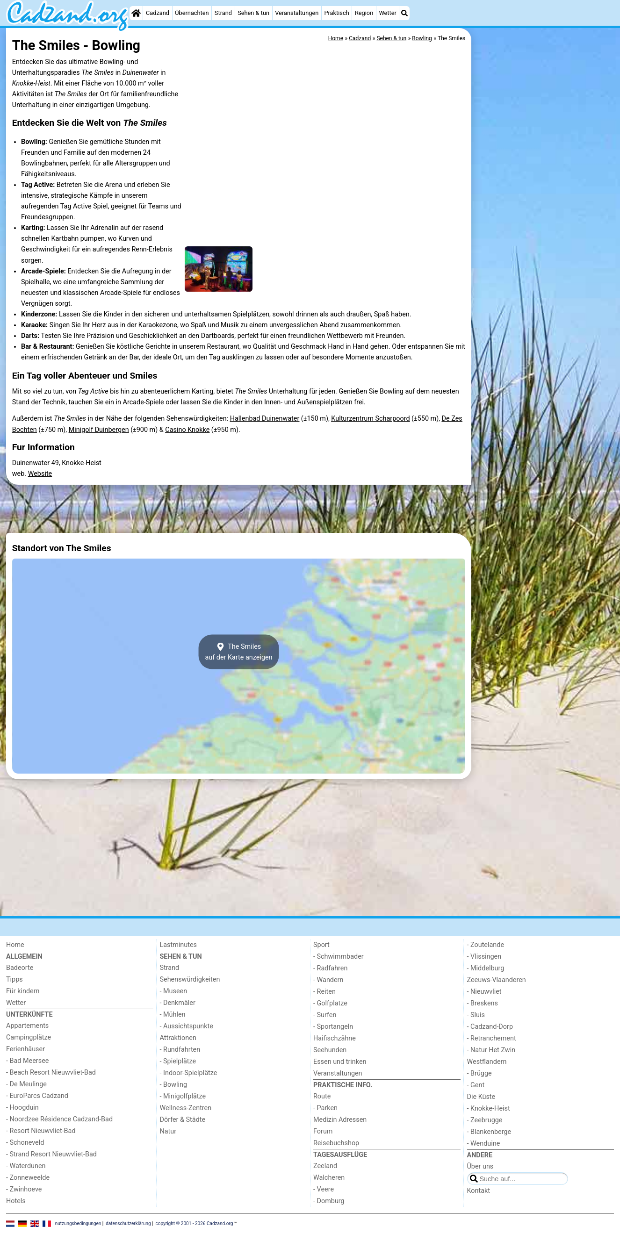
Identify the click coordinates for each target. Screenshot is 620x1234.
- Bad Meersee (27, 1061)
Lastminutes (178, 945)
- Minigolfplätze (183, 1096)
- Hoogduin (22, 1108)
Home (15, 945)
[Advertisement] (544, 243)
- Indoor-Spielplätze (188, 1073)
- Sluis (476, 1015)
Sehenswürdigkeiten (190, 979)
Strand (223, 12)
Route (322, 1096)
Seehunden (329, 1050)
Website (40, 474)
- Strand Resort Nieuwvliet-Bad (51, 1154)
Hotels (16, 1201)
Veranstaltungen (296, 12)
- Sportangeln (333, 1027)
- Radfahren (330, 968)
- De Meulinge (26, 1084)
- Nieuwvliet (484, 992)
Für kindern (23, 991)
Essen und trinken (340, 1062)
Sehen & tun (253, 12)
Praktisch (336, 12)
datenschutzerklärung (128, 1223)
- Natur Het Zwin (491, 1050)
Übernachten (192, 12)
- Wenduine (483, 1144)
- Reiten (324, 992)
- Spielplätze (178, 1061)
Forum (322, 1131)
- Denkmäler (177, 1003)
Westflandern (487, 1062)
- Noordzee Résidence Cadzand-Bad (59, 1119)
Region (364, 12)
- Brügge (479, 1073)
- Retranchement (491, 1038)
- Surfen (324, 1015)
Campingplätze (28, 1037)
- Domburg (329, 1201)
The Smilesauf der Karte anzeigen (238, 652)
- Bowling (173, 1085)
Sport (321, 945)
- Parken (325, 1108)
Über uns (480, 1166)
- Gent (476, 1085)
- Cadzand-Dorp (490, 1027)
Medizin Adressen (340, 1120)
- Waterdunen (26, 1166)
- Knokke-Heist (488, 1108)
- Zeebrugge (485, 1120)
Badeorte (19, 968)
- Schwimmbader (338, 957)
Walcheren (329, 1178)
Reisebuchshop (336, 1143)
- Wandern (328, 980)
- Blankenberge (489, 1132)
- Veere (323, 1189)
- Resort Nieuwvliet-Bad (41, 1131)
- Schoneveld (25, 1143)
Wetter (387, 12)
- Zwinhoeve (24, 1189)
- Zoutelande (486, 945)
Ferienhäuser (25, 1049)
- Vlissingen (484, 957)
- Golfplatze (330, 1003)
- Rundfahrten (180, 1050)
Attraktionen (178, 1038)
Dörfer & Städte (183, 1120)
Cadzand (157, 12)
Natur (168, 1131)
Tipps (14, 979)
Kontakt (478, 1191)
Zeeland (325, 1166)
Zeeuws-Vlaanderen (496, 980)
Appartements (27, 1026)
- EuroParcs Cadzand (37, 1096)
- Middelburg (486, 968)
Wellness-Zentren (186, 1108)
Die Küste (481, 1097)
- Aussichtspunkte (186, 1026)
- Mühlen (173, 1015)
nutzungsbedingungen (78, 1223)
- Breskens (482, 1003)
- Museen (173, 991)
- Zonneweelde (28, 1178)
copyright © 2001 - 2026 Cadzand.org (194, 1223)
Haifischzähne (334, 1038)
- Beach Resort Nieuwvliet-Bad (51, 1072)
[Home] (136, 13)
